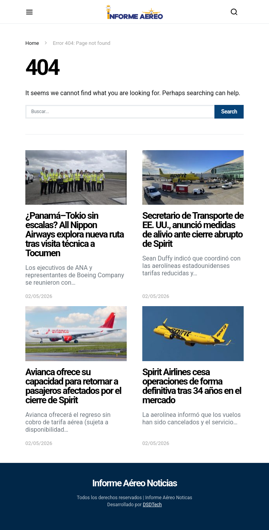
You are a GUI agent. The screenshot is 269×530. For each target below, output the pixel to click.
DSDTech (152, 504)
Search (229, 111)
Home (32, 43)
